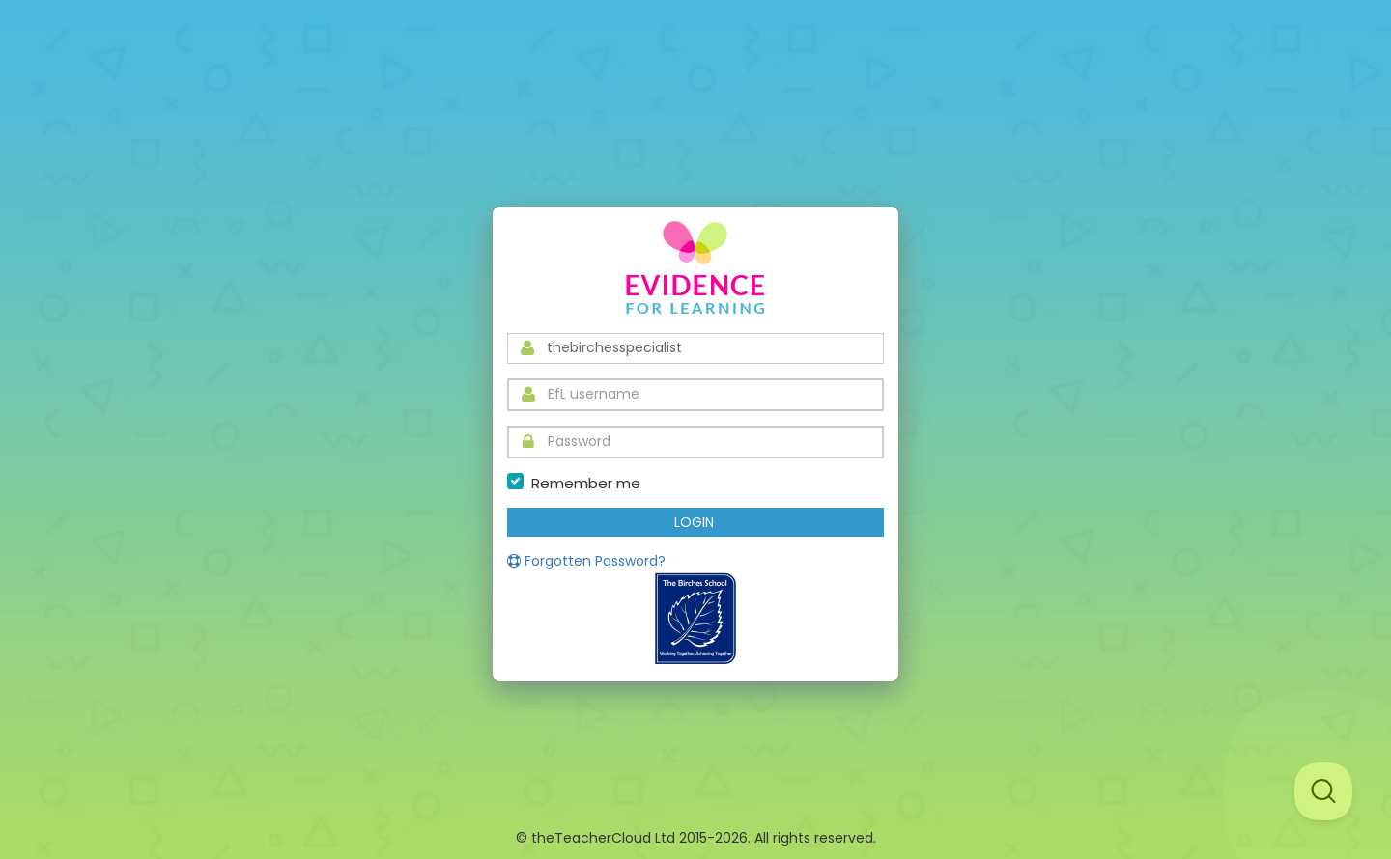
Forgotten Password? (586, 560)
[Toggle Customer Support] (1323, 791)
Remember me (585, 483)
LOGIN (694, 522)
